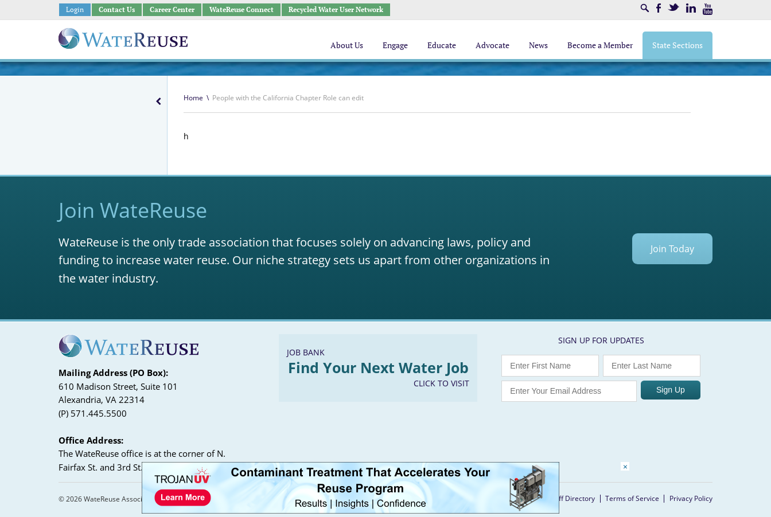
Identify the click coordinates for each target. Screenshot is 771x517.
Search (644, 8)
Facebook (658, 8)
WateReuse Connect (241, 9)
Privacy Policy (690, 498)
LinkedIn (691, 8)
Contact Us (117, 9)
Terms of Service (632, 498)
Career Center (172, 9)
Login (75, 9)
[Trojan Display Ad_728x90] (350, 510)
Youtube (707, 9)
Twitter (673, 7)
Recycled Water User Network (336, 9)
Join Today (672, 248)
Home (193, 98)
